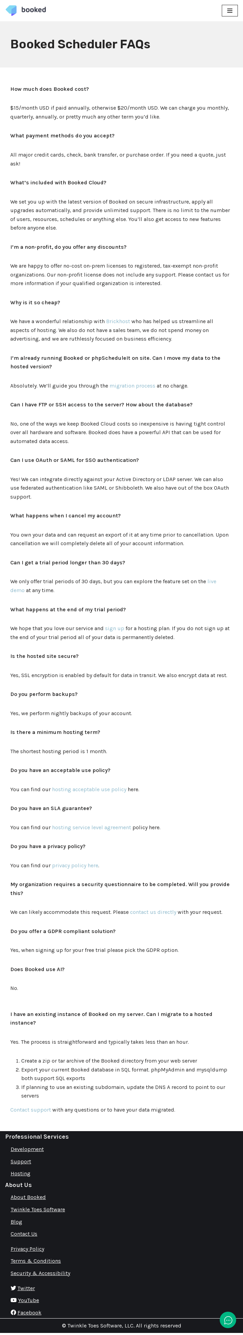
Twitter (26, 1290)
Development (27, 1151)
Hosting (20, 1175)
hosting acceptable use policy (89, 790)
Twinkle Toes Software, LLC (100, 1327)
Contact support (30, 1111)
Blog (16, 1223)
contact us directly (153, 913)
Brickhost (118, 321)
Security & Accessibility (40, 1275)
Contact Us (24, 1235)
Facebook (29, 1314)
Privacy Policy (27, 1250)
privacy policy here (75, 867)
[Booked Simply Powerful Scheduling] (25, 10)
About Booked (28, 1199)
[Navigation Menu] (230, 10)
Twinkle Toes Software (38, 1211)
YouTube (28, 1302)
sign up (114, 629)
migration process (132, 386)
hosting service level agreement (91, 828)
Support (21, 1163)
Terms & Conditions (36, 1263)
